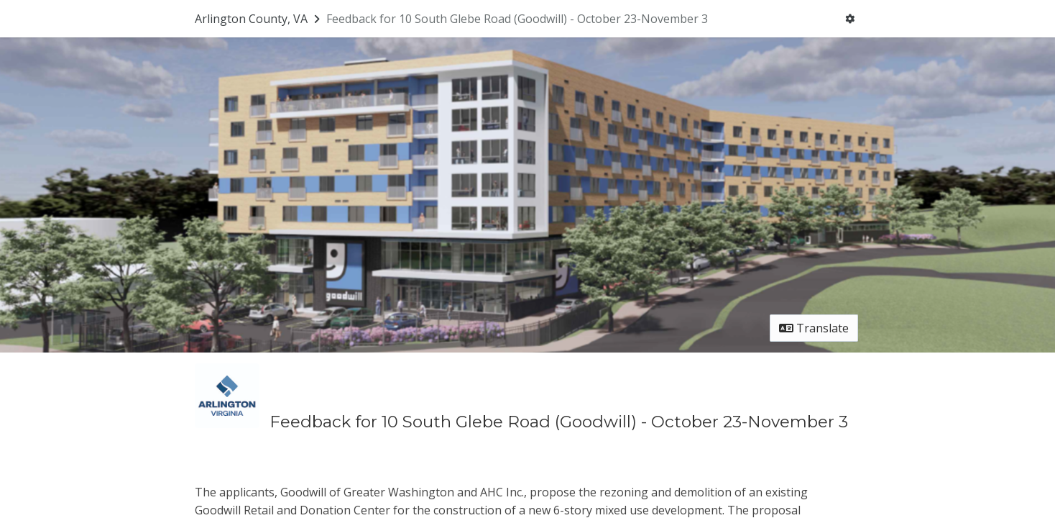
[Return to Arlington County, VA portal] (259, 18)
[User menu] (849, 19)
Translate (814, 328)
